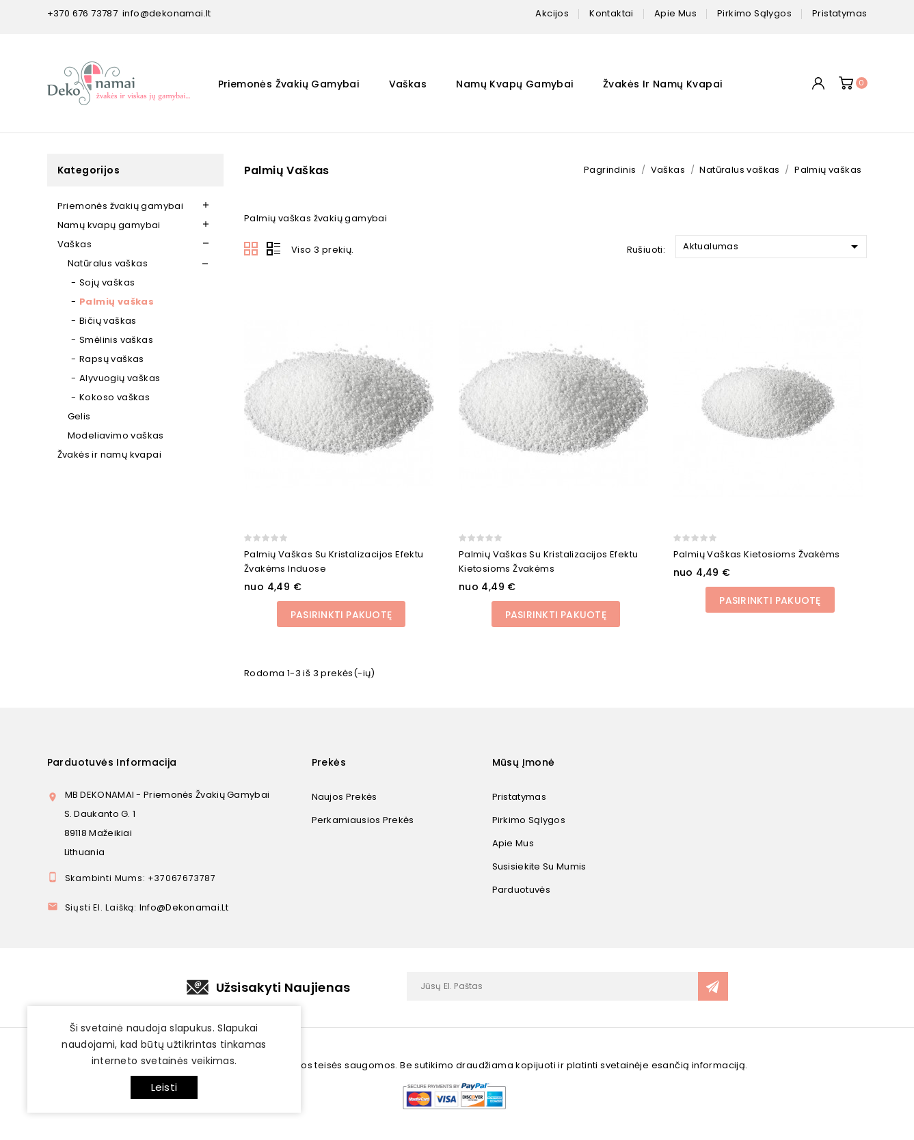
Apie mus (513, 843)
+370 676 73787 (82, 13)
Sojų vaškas (107, 282)
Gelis (79, 416)
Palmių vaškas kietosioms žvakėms (756, 554)
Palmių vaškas (116, 301)
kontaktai (611, 13)
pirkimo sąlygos (754, 13)
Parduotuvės (521, 889)
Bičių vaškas (108, 320)
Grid (251, 249)
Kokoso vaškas (114, 397)
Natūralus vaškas (108, 263)
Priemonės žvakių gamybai (289, 84)
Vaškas (408, 84)
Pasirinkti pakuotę (341, 615)
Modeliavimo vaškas (116, 435)
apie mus (675, 13)
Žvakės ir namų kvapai (662, 84)
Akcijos (552, 13)
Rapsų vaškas (111, 358)
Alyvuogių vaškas (119, 378)
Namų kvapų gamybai (514, 84)
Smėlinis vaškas (116, 339)
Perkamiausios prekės (363, 820)
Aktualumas (773, 246)
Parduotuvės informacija (112, 762)
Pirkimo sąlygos (529, 820)
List (273, 249)
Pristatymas (519, 796)
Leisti (164, 1087)
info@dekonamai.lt (166, 13)
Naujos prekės (344, 796)
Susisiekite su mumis (539, 866)
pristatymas (839, 13)
